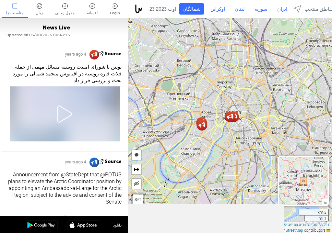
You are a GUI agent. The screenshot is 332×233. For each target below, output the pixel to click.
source (113, 54)
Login (115, 9)
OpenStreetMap (290, 230)
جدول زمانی (65, 9)
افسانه (92, 9)
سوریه (261, 9)
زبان (39, 9)
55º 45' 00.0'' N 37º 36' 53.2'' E (306, 225)
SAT (138, 199)
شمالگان (192, 9)
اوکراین (217, 9)
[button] (202, 125)
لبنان (240, 9)
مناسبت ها (14, 9)
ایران (282, 9)
